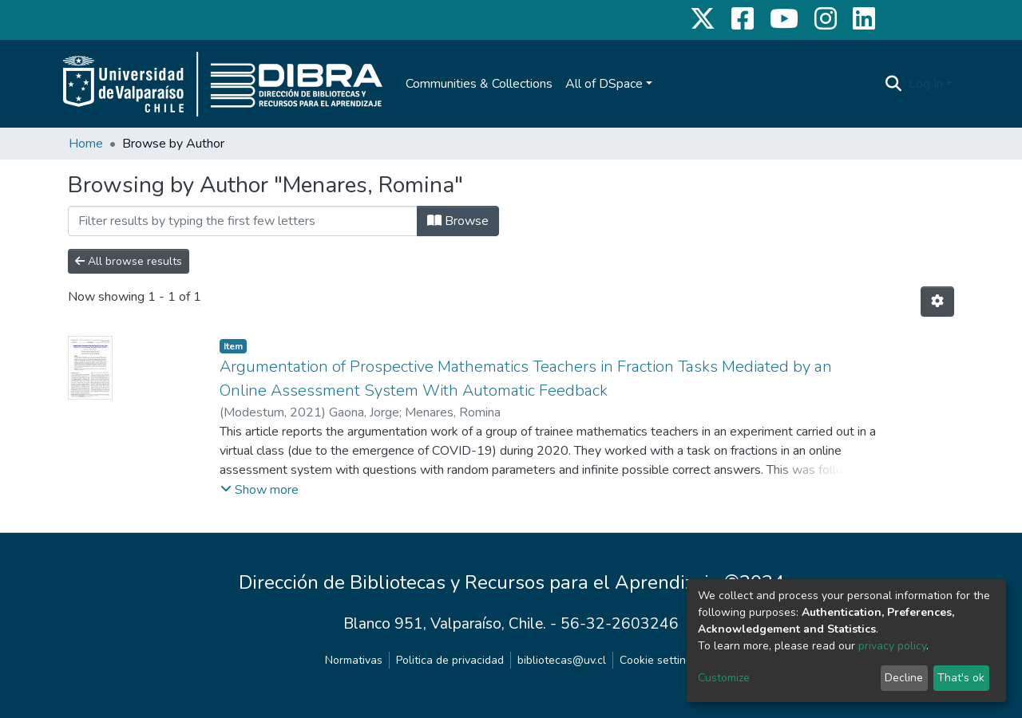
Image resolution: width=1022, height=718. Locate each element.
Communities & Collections (479, 84)
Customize (724, 677)
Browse (458, 221)
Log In (926, 84)
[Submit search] (894, 83)
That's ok (960, 677)
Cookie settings (659, 660)
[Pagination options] (937, 301)
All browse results (128, 261)
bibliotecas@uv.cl (561, 660)
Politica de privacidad (450, 660)
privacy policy (892, 645)
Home (86, 143)
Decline (904, 677)
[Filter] (243, 221)
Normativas (353, 660)
